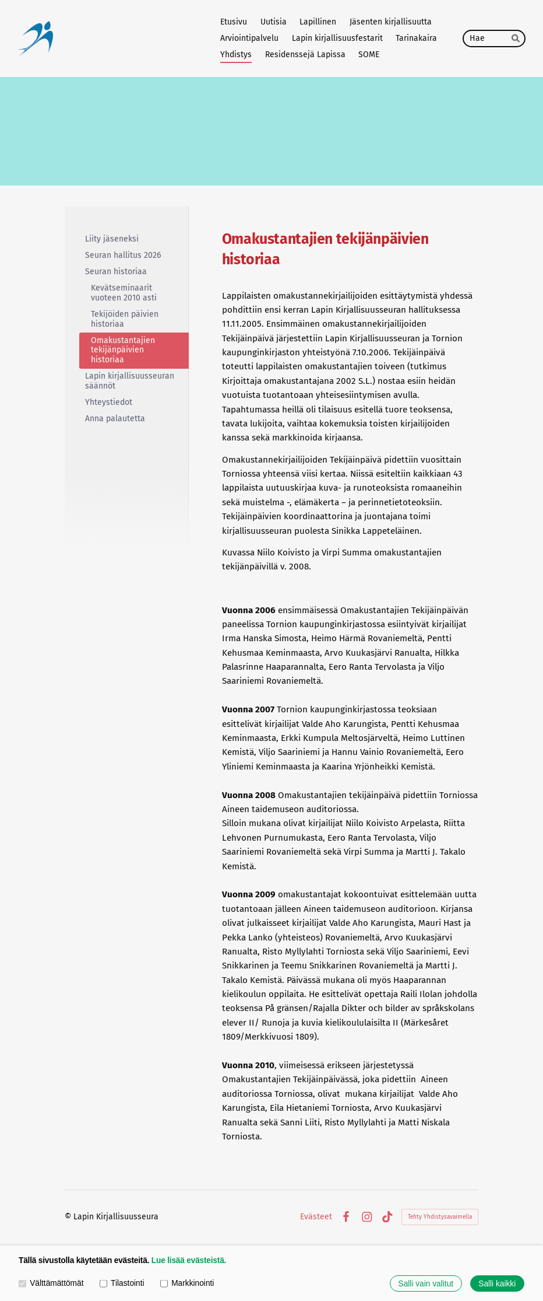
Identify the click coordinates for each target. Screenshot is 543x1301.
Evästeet (316, 1217)
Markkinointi (187, 1283)
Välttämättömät (51, 1283)
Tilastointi (122, 1283)
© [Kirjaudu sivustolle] (69, 1217)
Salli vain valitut (426, 1283)
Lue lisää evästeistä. (188, 1260)
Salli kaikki (497, 1283)
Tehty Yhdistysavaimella (440, 1216)
